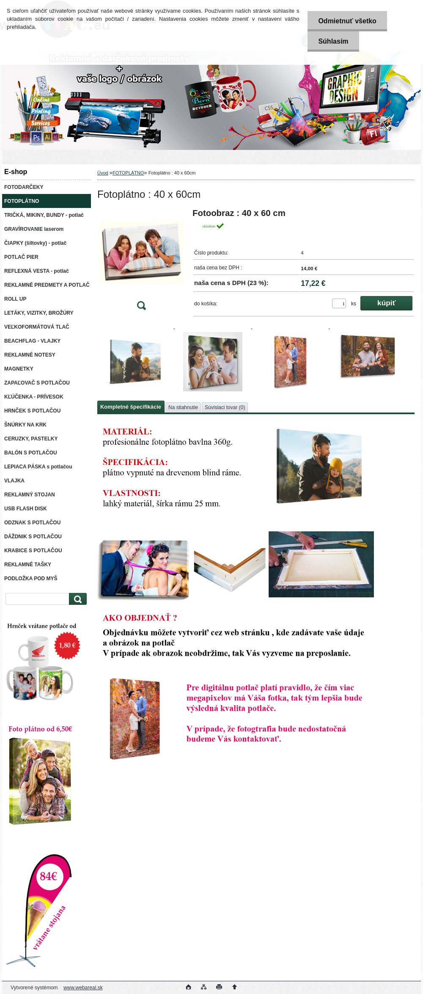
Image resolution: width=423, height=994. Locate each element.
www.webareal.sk (83, 988)
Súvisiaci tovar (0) (225, 407)
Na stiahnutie (183, 407)
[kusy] (339, 303)
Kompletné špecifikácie (130, 407)
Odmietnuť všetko (347, 21)
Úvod (102, 172)
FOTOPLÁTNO (128, 172)
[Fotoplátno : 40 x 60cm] (141, 262)
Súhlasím (333, 41)
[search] (76, 599)
